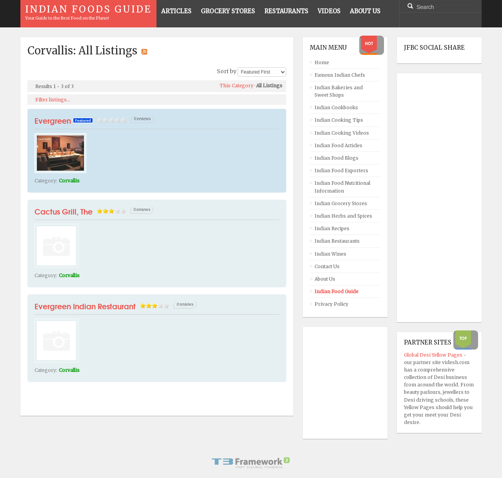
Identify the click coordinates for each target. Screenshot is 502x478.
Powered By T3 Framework (251, 462)
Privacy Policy (331, 304)
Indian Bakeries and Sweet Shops (339, 91)
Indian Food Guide (336, 291)
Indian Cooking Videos (342, 133)
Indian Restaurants (337, 241)
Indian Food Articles (338, 145)
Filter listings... (52, 100)
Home (322, 62)
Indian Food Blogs (336, 158)
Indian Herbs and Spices (343, 216)
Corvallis (69, 181)
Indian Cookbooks (336, 107)
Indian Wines (330, 254)
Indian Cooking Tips (339, 120)
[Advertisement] (435, 197)
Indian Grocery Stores (341, 203)
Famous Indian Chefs (340, 75)
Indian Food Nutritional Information (342, 186)
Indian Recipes (332, 228)
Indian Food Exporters (341, 170)
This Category (236, 85)
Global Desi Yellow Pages (434, 355)
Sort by (226, 71)
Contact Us (327, 266)
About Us (325, 279)
